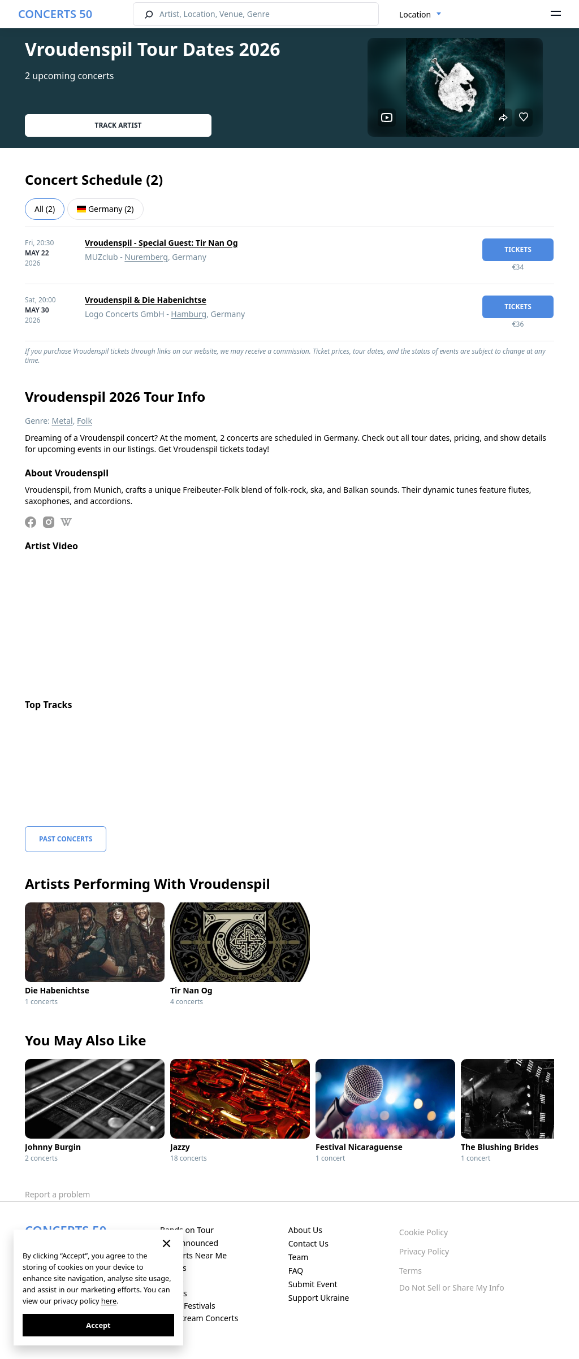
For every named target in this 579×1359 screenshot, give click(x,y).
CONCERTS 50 (55, 13)
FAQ (296, 1270)
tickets (518, 249)
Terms (410, 1270)
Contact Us (308, 1243)
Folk (84, 420)
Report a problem (57, 1194)
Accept (98, 1325)
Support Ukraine (318, 1297)
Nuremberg (146, 256)
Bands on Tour (187, 1230)
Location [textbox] (415, 14)
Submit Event (313, 1284)
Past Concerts (65, 839)
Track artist (118, 125)
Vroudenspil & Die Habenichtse (145, 299)
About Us (305, 1230)
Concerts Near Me (193, 1255)
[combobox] (420, 14)
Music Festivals (187, 1305)
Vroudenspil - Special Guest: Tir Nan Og (161, 242)
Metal (62, 420)
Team (298, 1257)
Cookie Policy (423, 1232)
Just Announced (189, 1243)
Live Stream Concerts (199, 1318)
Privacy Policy (424, 1251)
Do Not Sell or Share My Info (451, 1287)
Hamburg (188, 314)
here (108, 1301)
